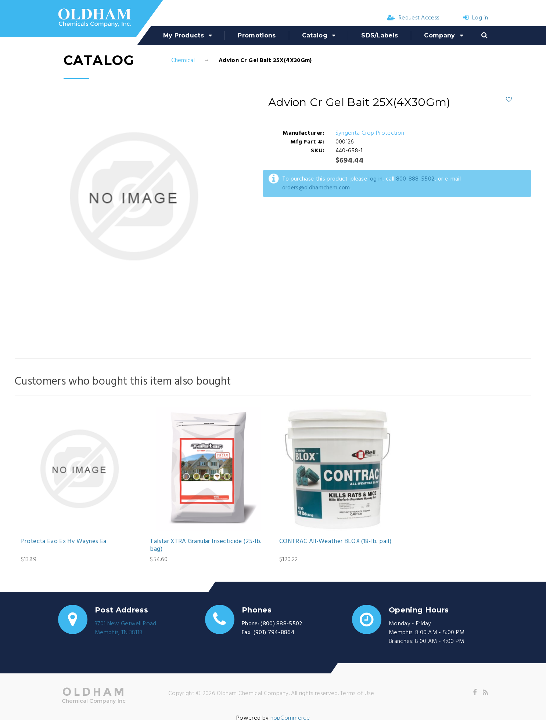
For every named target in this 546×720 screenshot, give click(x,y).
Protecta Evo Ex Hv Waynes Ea (64, 541)
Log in (475, 18)
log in (375, 179)
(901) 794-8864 (274, 632)
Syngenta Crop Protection (370, 133)
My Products (183, 35)
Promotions (257, 35)
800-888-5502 (415, 179)
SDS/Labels (379, 35)
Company (439, 35)
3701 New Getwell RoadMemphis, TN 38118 (126, 628)
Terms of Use (357, 693)
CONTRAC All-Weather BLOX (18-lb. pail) (335, 541)
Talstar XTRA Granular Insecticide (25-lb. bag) (205, 545)
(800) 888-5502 (281, 624)
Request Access (413, 18)
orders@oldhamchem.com (316, 188)
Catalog (314, 35)
